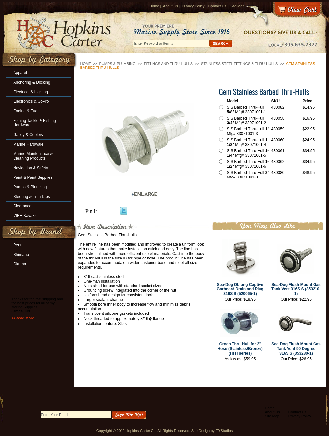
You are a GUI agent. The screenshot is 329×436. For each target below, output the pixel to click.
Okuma (20, 264)
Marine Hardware (29, 144)
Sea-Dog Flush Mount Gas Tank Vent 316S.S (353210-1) (296, 289)
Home (154, 6)
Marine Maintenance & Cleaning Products (33, 156)
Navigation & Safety (31, 168)
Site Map (237, 6)
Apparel (20, 72)
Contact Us (217, 6)
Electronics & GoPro (31, 101)
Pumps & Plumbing (117, 64)
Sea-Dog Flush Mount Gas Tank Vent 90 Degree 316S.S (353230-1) (295, 349)
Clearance (23, 206)
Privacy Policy (193, 6)
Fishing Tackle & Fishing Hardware (35, 122)
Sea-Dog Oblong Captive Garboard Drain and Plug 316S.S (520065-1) (240, 289)
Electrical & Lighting (31, 92)
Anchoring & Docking (32, 82)
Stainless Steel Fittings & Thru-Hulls (239, 64)
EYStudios (224, 431)
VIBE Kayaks (25, 215)
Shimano (21, 254)
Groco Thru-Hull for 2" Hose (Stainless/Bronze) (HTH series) (239, 349)
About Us (170, 6)
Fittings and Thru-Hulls (168, 64)
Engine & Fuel (26, 111)
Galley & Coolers (28, 134)
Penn (18, 245)
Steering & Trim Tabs (32, 196)
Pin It (91, 211)
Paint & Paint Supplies (33, 177)
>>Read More (23, 318)
